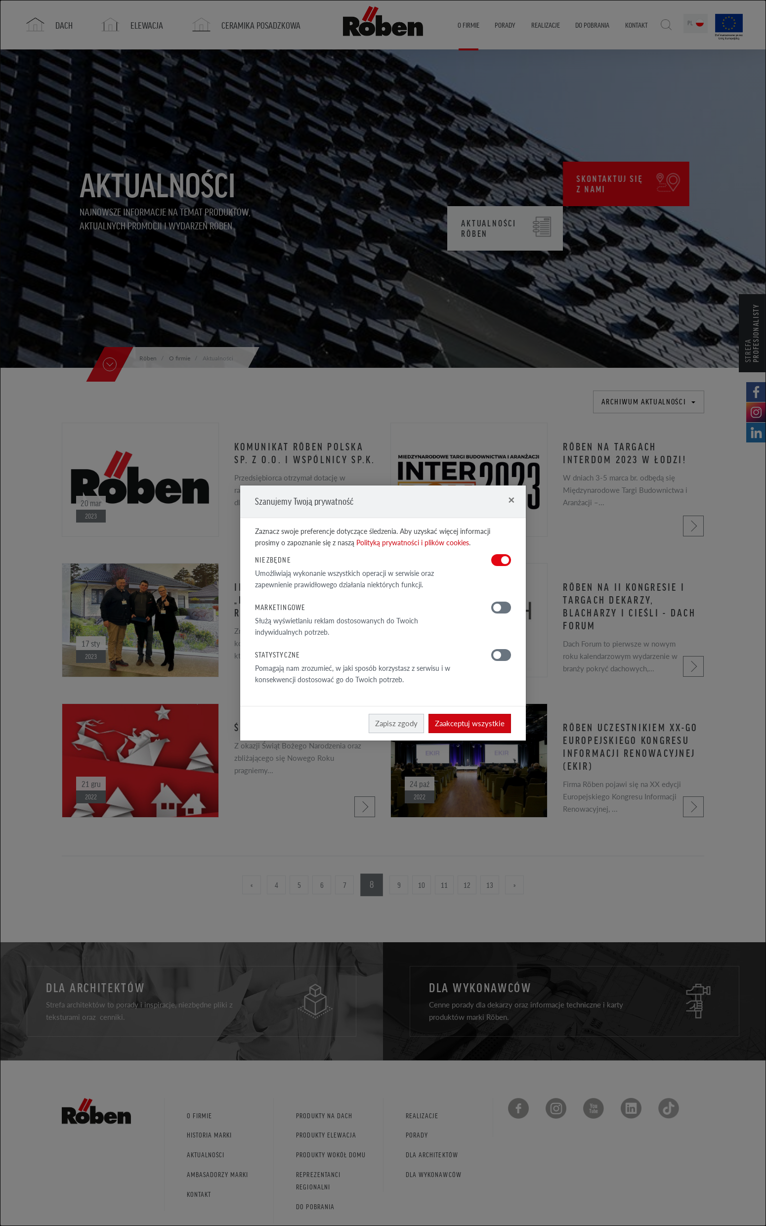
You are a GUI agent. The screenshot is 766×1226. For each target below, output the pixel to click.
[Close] (511, 499)
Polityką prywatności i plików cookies (412, 542)
